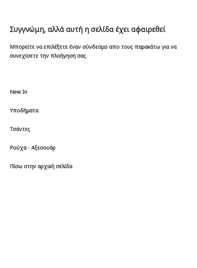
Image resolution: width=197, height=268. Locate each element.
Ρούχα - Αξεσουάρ (32, 147)
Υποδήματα (24, 110)
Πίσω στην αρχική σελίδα (41, 166)
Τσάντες (20, 129)
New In (18, 91)
